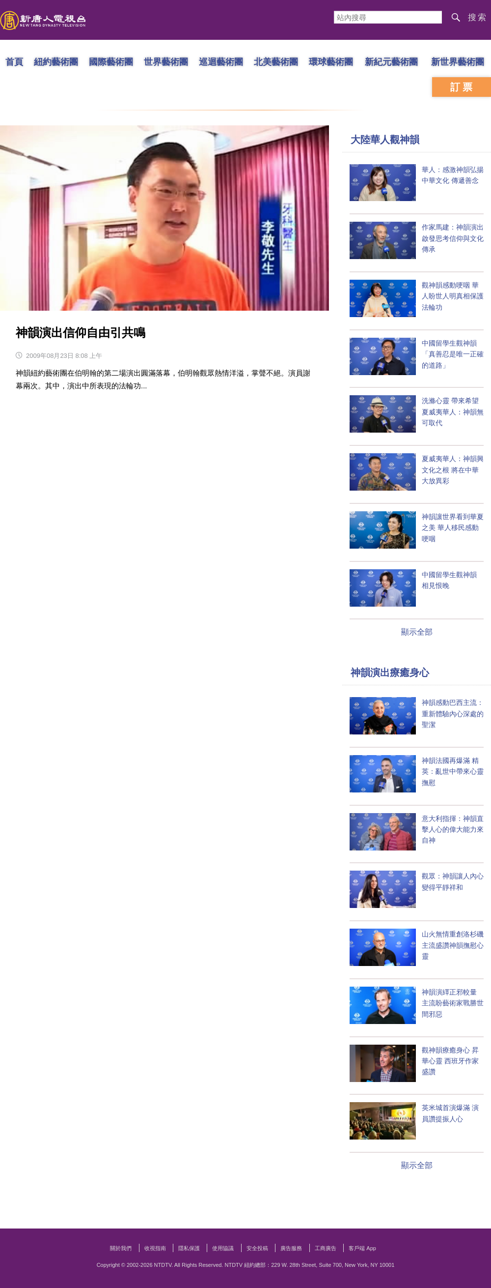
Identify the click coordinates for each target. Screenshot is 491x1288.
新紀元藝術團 (391, 61)
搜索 (478, 17)
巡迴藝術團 (221, 61)
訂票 (462, 87)
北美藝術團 (276, 61)
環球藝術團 (331, 61)
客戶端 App (362, 1248)
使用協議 (223, 1248)
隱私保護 (189, 1248)
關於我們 (121, 1248)
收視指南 (155, 1248)
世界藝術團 (166, 61)
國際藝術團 (111, 61)
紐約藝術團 (56, 61)
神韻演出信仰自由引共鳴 (80, 332)
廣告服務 (291, 1248)
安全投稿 (257, 1248)
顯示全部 (417, 632)
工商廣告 (325, 1248)
